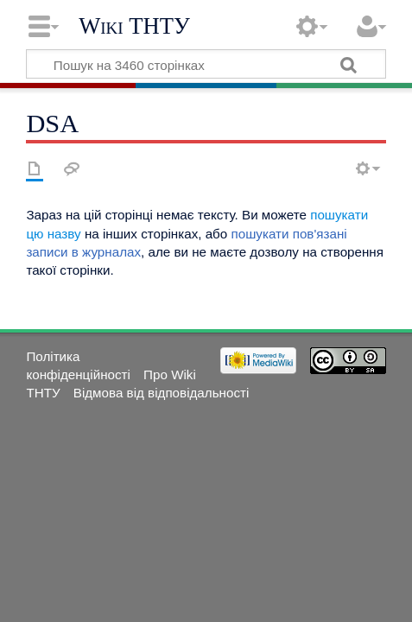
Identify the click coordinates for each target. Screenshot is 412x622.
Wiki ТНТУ (134, 26)
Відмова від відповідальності (161, 392)
